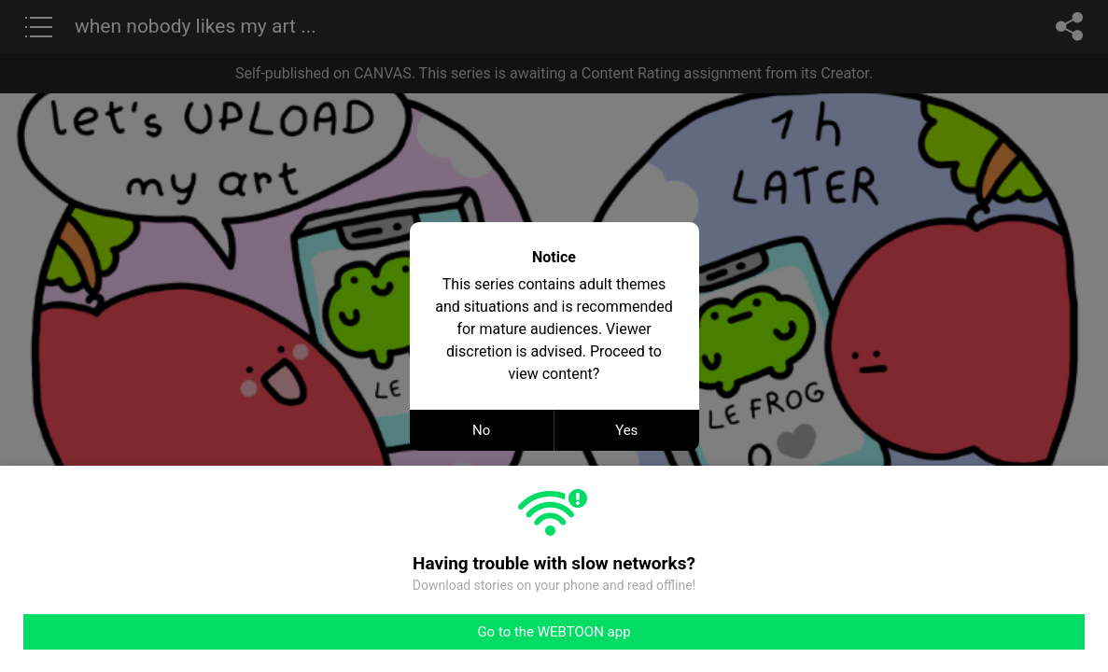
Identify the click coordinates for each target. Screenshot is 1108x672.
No (481, 430)
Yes (626, 430)
